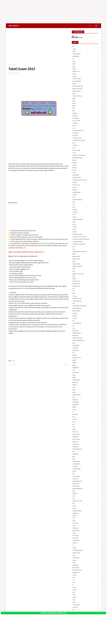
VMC (86, 555)
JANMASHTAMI (86, 301)
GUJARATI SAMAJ (86, 242)
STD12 (86, 509)
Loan (86, 328)
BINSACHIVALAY (86, 96)
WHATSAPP (86, 568)
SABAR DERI (86, 462)
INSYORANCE (86, 286)
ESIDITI (86, 182)
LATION (86, 318)
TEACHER (86, 523)
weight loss (86, 607)
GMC (86, 207)
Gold (86, 249)
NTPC (86, 390)
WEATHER (86, 565)
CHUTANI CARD (86, 138)
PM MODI (86, 415)
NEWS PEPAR (86, 380)
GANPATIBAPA (86, 192)
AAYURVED (86, 57)
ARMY (86, 69)
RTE (86, 459)
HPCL (86, 269)
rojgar (86, 602)
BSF (86, 111)
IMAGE (86, 279)
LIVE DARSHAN (86, 323)
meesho (86, 588)
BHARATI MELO (86, 91)
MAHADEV (86, 336)
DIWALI (86, 160)
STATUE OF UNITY (86, 501)
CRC (86, 148)
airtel (86, 578)
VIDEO (86, 548)
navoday (86, 590)
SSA (86, 496)
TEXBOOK (86, 528)
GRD (86, 222)
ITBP (86, 294)
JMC (86, 303)
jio (86, 585)
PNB (86, 417)
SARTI (86, 471)
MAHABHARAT (86, 333)
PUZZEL (86, 420)
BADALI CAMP (86, 79)
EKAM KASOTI (86, 178)
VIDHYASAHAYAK (86, 550)
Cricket (86, 153)
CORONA (86, 145)
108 (86, 47)
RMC (86, 457)
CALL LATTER (86, 121)
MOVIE (86, 360)
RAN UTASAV (86, 439)
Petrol (86, 422)
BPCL (86, 106)
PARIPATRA (86, 402)
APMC (86, 64)
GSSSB (86, 232)
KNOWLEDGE (86, 311)
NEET (86, 375)
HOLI (86, 262)
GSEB (86, 224)
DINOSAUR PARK (86, 158)
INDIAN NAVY (86, 284)
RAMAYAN (86, 437)
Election (86, 187)
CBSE (86, 126)
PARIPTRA (86, 405)
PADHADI (86, 400)
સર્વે (86, 610)
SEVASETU (86, 479)
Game (86, 247)
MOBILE (86, 355)
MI (86, 353)
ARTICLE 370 (86, 71)
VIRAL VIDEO (86, 553)
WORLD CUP (86, 573)
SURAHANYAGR (86, 511)
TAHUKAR (86, 513)
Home (10, 65)
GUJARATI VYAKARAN (86, 244)
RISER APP (86, 454)
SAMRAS (86, 467)
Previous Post (12, 364)
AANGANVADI (86, 54)
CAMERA (86, 123)
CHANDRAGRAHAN (86, 131)
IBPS (86, 276)
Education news (86, 185)
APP (86, 66)
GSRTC (86, 229)
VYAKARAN (86, 558)
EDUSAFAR (86, 175)
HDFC (86, 254)
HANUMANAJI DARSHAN (86, 252)
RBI (86, 452)
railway (86, 597)
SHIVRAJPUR (86, 486)
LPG (86, 326)
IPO (86, 291)
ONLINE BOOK (86, 395)
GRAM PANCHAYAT (86, 220)
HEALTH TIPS (86, 257)
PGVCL (86, 410)
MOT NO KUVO (86, 358)
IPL (86, 289)
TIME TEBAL (86, 531)
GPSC (86, 215)
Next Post (66, 364)
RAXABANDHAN (86, 449)
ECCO (86, 173)
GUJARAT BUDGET (86, 234)
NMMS (86, 385)
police (86, 595)
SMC (86, 491)
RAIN (86, 429)
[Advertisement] (50, 11)
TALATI (14, 65)
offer (86, 592)
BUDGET (86, 113)
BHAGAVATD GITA (86, 89)
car (86, 580)
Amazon (86, 76)
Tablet (86, 533)
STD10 (86, 506)
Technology (86, 536)
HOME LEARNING (86, 266)
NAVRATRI (86, 373)
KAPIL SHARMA (86, 309)
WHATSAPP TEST (86, 570)
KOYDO (86, 316)
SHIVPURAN (86, 484)
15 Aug (86, 49)
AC (86, 59)
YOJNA (86, 575)
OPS (86, 397)
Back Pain (86, 116)
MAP (86, 343)
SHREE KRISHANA (86, 489)
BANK (86, 84)
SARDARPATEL (86, 469)
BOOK (86, 103)
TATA (86, 521)
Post (86, 424)
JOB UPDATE (13, 26)
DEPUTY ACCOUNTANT (86, 155)
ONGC (86, 392)
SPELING (86, 494)
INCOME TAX (86, 281)
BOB (86, 101)
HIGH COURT (86, 259)
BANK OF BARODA (86, 86)
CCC (86, 128)
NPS (86, 388)
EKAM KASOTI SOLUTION (86, 180)
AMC (86, 62)
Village (86, 560)
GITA (86, 202)
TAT (86, 518)
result (86, 600)
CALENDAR (86, 118)
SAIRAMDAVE (86, 464)
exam (86, 583)
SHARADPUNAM (86, 481)
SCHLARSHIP (86, 476)
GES (86, 197)
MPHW (86, 363)
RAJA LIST (86, 432)
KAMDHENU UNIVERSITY (86, 306)
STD (86, 504)
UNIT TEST (86, 538)
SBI (86, 474)
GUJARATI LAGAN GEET (86, 237)
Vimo (86, 563)
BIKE (86, 94)
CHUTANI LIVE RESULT (86, 141)
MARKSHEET (86, 345)
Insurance (86, 296)
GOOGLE (86, 210)
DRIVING (86, 163)
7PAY (86, 52)
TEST (86, 526)
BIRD (86, 99)
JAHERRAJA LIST (86, 299)
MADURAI (86, 331)
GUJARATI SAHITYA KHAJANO (86, 239)
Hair (86, 271)
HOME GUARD (86, 264)
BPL (86, 108)
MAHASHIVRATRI (86, 338)
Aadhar (86, 74)
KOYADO (86, 313)
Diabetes (86, 168)
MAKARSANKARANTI (86, 341)
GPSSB (86, 217)
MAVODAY (86, 348)
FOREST (86, 190)
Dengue (86, 165)
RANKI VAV (86, 444)
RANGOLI (86, 442)
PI (86, 412)
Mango (86, 365)
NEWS (86, 378)
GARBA (86, 195)
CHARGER (86, 133)
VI (86, 546)
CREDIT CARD (86, 150)
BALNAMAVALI (86, 81)
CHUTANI (86, 136)
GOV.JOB (86, 212)
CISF (86, 143)
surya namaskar (86, 605)
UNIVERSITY (86, 541)
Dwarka (86, 170)
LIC (86, 321)
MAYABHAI (86, 350)
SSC (86, 499)
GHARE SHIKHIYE (86, 200)
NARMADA (86, 368)
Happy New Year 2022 (86, 274)
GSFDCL (86, 227)
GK (86, 205)
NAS (86, 370)
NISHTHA (86, 383)
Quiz (86, 427)
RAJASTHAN (86, 434)
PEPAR (86, 407)
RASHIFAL (86, 447)
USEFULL (86, 543)
